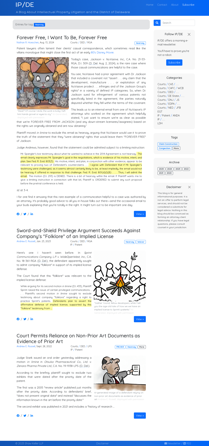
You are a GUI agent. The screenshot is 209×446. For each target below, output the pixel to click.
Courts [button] (74, 42)
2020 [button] (169, 173)
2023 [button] (178, 169)
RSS (187, 443)
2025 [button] (161, 169)
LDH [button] (160, 123)
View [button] (139, 214)
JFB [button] (178, 107)
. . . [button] (177, 84)
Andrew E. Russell (26, 241)
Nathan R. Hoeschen (28, 42)
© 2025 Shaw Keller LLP (29, 443)
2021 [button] (161, 173)
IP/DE (24, 4)
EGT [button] (160, 111)
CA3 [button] (170, 84)
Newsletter (172, 443)
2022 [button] (186, 169)
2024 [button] (169, 169)
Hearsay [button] (140, 43)
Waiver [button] (140, 242)
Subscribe (188, 4)
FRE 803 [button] (120, 347)
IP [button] (71, 244)
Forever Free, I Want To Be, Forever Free (62, 37)
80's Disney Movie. (102, 52)
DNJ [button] (171, 99)
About (174, 4)
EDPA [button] (171, 103)
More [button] (141, 347)
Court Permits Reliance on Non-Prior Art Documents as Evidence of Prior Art (78, 338)
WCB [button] (181, 88)
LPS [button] (90, 346)
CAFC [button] (171, 88)
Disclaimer (102, 443)
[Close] (189, 34)
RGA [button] (89, 42)
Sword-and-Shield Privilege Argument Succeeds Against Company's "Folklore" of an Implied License (78, 233)
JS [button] (177, 99)
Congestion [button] (164, 148)
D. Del (93, 63)
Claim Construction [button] (168, 144)
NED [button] (170, 107)
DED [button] (82, 42)
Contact (162, 4)
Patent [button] (78, 244)
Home (150, 4)
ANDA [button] (176, 115)
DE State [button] (173, 96)
